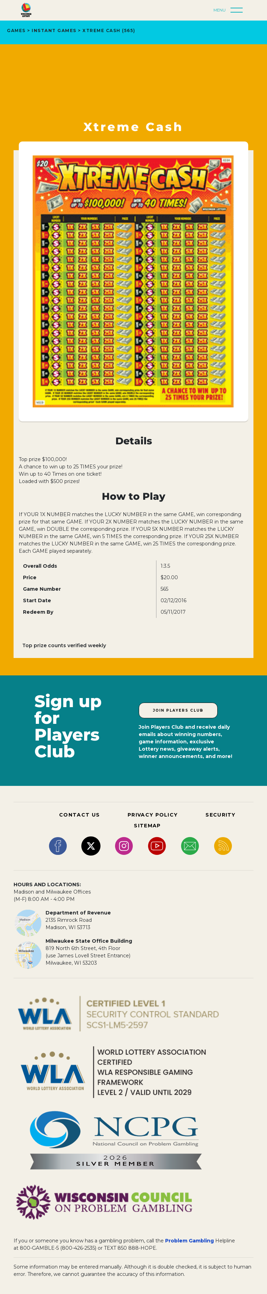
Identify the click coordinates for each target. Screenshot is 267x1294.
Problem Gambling (189, 1241)
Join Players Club (178, 710)
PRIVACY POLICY (153, 815)
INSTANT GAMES (54, 30)
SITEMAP (147, 825)
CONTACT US (79, 815)
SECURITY (220, 815)
